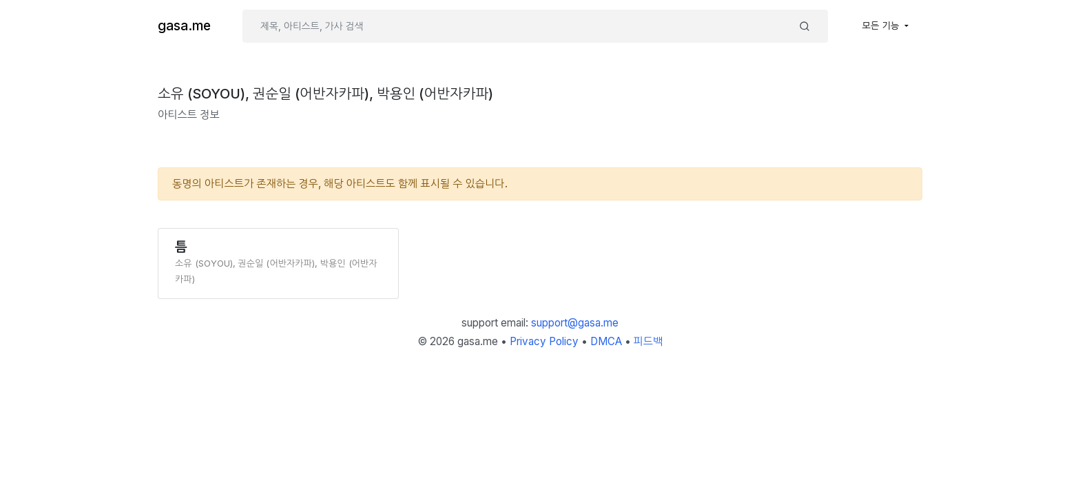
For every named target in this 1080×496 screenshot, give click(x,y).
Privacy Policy (544, 341)
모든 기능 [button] (882, 25)
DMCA (606, 341)
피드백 (648, 341)
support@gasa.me (575, 322)
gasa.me (184, 26)
